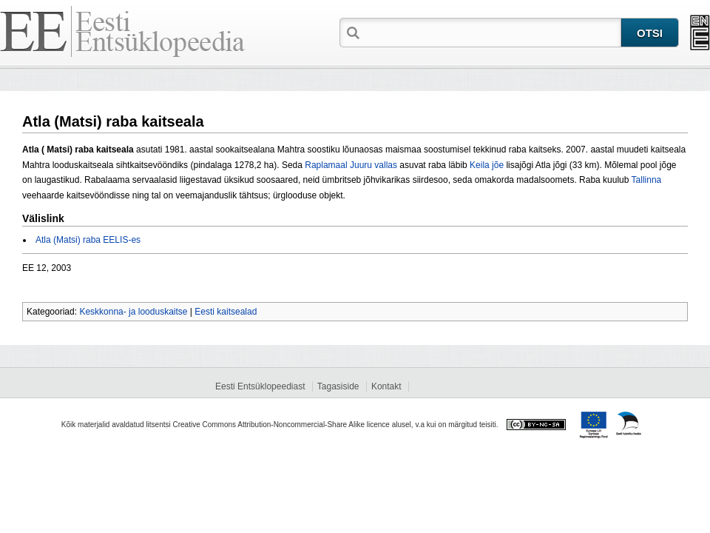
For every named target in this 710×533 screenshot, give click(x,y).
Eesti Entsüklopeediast (260, 386)
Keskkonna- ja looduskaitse (133, 311)
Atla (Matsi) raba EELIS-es (88, 240)
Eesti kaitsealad (226, 311)
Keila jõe (487, 165)
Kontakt (386, 386)
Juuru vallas (373, 165)
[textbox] (492, 31)
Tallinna (647, 180)
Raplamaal (326, 165)
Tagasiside (338, 386)
